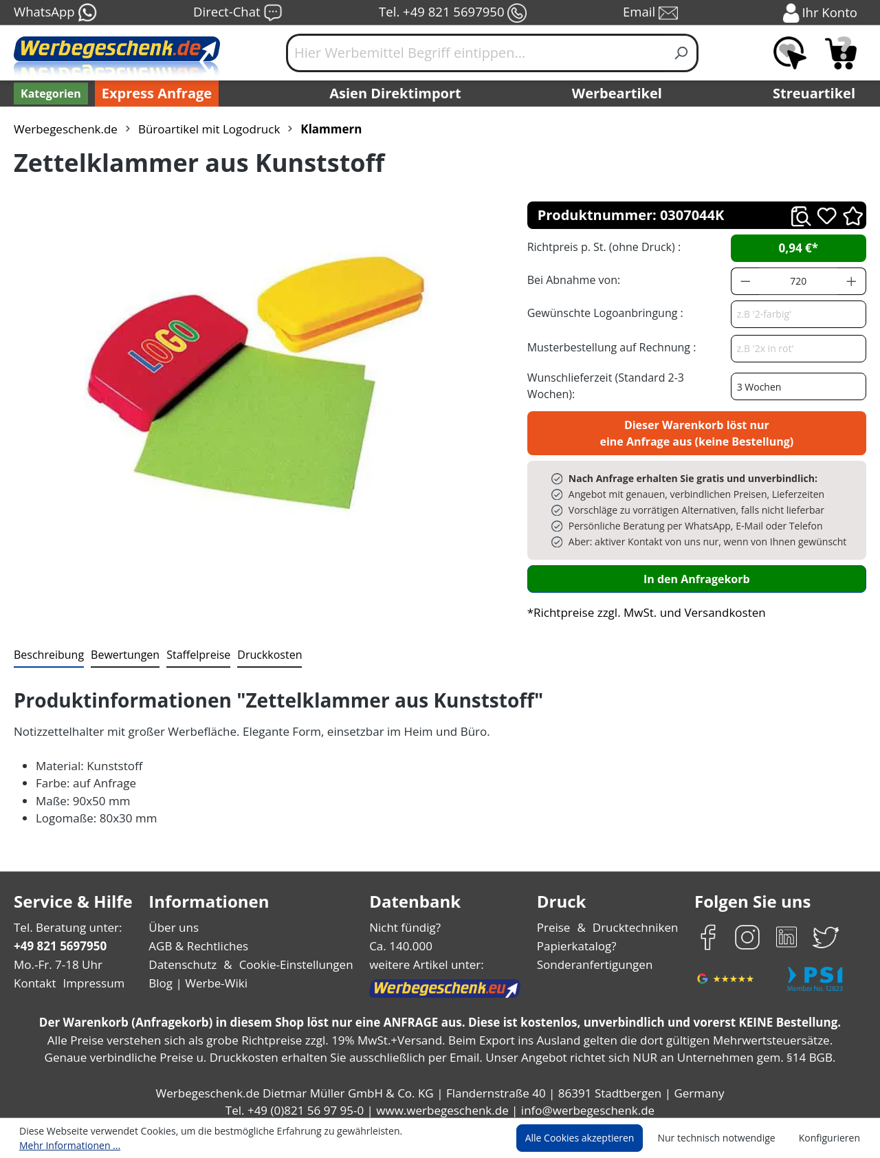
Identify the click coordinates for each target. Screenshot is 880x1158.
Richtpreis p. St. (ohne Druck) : (602, 246)
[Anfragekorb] (840, 53)
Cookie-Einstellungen (291, 957)
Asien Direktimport (395, 93)
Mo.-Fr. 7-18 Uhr (57, 957)
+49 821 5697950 (59, 938)
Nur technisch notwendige (724, 1138)
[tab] (47, 647)
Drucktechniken (633, 920)
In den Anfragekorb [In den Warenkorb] (696, 571)
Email (651, 13)
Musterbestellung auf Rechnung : (608, 347)
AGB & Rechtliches (200, 938)
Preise (555, 920)
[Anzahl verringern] (745, 281)
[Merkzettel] (789, 53)
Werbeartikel (619, 93)
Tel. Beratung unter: (65, 920)
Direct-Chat (237, 13)
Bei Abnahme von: (572, 279)
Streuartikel (817, 93)
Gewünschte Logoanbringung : (602, 312)
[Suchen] (681, 53)
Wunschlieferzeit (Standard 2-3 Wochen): (627, 381)
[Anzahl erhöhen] (851, 281)
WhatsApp (55, 13)
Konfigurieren (831, 1138)
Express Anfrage (153, 93)
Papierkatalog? (578, 938)
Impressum (89, 976)
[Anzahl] (798, 281)
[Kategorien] (49, 94)
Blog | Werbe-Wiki (196, 976)
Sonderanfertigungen (593, 957)
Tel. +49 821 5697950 (452, 13)
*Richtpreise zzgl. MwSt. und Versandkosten (642, 604)
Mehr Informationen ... (437, 1138)
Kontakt (34, 976)
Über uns (173, 920)
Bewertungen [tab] (120, 647)
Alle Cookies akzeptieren (593, 1138)
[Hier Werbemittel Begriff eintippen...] (476, 53)
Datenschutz (182, 957)
